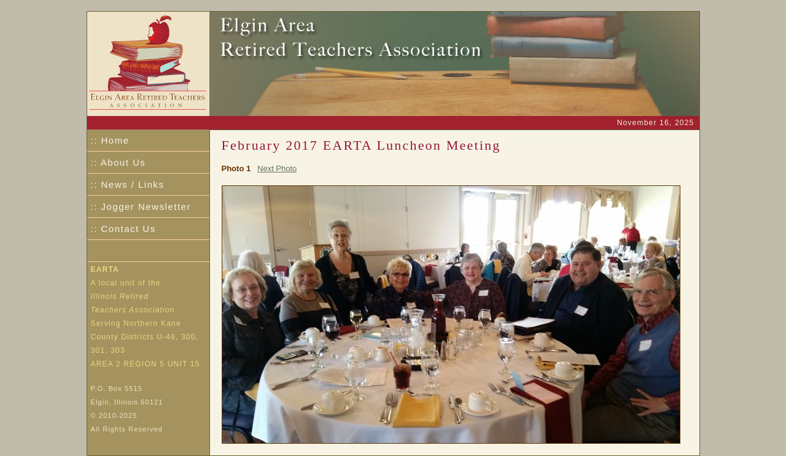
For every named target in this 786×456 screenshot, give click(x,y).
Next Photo (277, 168)
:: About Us (118, 162)
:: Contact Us (123, 228)
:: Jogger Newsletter (141, 206)
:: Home (110, 140)
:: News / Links (128, 184)
